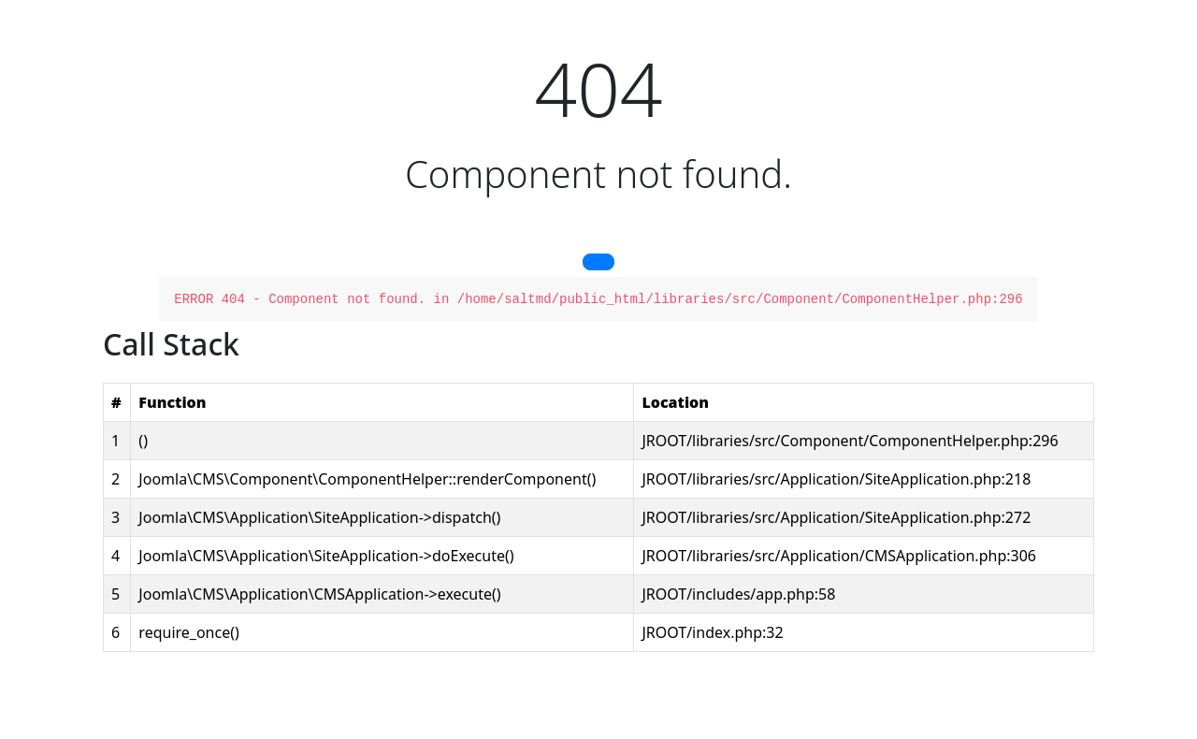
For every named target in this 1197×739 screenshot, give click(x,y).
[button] (598, 262)
